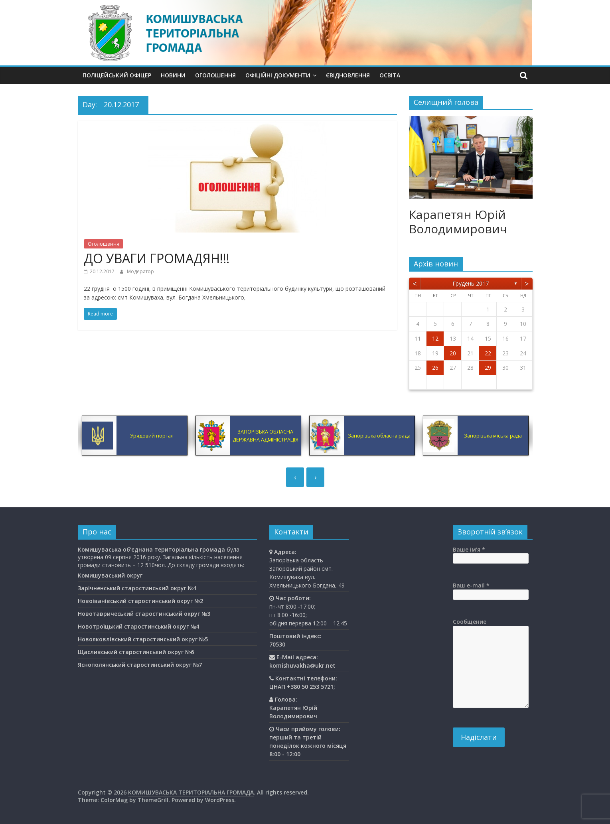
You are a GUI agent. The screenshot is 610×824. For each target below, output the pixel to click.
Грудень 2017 (470, 283)
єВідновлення (348, 75)
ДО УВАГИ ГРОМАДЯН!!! (156, 258)
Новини (173, 75)
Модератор (140, 271)
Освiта (389, 75)
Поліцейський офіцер (117, 75)
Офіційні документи (277, 75)
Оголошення (215, 75)
